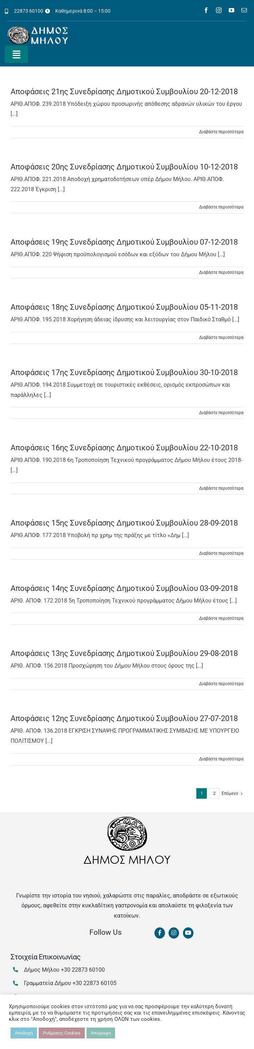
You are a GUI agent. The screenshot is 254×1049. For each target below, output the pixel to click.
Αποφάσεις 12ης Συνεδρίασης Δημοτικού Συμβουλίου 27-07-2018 (124, 718)
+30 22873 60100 (83, 969)
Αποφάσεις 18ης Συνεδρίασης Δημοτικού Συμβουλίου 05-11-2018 (124, 307)
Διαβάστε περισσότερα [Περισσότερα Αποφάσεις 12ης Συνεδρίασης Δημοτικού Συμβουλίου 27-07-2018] (221, 759)
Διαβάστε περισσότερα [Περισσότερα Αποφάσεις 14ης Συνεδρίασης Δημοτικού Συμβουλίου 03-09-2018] (221, 618)
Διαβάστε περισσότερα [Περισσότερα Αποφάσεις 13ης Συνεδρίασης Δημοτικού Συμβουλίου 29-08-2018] (221, 683)
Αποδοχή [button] (24, 1033)
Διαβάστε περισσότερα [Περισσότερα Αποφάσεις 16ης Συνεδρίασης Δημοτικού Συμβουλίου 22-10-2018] (221, 488)
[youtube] (231, 10)
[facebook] (206, 10)
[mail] (244, 10)
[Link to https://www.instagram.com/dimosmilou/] (174, 933)
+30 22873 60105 (94, 983)
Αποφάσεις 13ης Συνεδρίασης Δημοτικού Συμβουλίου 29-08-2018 (124, 653)
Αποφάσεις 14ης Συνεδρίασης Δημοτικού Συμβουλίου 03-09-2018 (124, 588)
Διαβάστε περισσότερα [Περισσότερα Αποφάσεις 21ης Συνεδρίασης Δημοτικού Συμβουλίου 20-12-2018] (221, 131)
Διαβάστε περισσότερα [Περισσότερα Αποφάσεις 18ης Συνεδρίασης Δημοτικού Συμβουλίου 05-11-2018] (221, 337)
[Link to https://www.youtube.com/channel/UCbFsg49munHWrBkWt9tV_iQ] (188, 933)
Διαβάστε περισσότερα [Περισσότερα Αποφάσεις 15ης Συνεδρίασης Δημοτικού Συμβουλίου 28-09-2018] (221, 553)
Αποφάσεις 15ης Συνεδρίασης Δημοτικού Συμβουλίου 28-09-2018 (124, 523)
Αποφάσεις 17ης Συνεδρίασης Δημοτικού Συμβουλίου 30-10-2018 (124, 372)
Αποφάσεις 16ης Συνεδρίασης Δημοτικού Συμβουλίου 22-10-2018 (124, 447)
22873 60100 (28, 11)
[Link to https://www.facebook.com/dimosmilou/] (159, 933)
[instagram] (219, 10)
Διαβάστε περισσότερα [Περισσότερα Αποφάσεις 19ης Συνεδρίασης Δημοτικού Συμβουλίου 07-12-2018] (221, 272)
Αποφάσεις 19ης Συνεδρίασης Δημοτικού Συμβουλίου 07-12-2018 (124, 242)
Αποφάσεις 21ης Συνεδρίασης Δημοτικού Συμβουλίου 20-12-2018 (124, 91)
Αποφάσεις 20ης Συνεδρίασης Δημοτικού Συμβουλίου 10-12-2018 (124, 166)
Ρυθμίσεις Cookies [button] (62, 1033)
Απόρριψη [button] (101, 1033)
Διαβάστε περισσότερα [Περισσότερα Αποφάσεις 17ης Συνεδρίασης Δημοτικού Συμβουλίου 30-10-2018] (221, 412)
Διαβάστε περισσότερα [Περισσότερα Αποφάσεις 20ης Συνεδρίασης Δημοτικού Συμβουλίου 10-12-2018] (221, 207)
